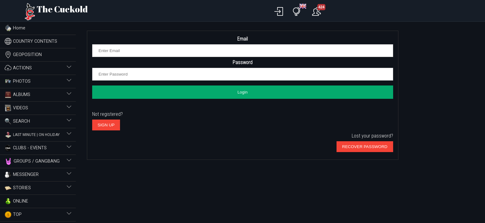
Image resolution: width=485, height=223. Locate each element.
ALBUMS (38, 94)
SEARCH (38, 121)
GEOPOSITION (23, 54)
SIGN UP (106, 125)
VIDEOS (38, 108)
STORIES (38, 188)
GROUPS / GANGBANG (38, 161)
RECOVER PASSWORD (364, 146)
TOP (38, 214)
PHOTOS (38, 81)
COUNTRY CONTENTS (31, 41)
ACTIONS (38, 68)
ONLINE (16, 201)
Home (15, 28)
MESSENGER (38, 174)
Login (243, 92)
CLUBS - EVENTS (38, 148)
